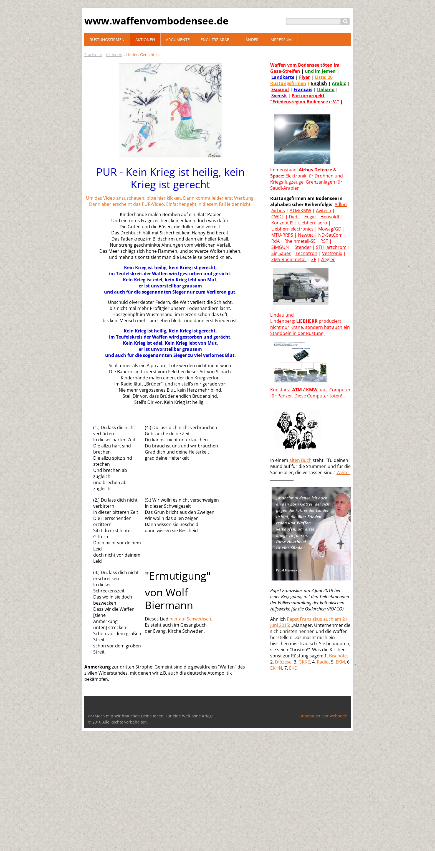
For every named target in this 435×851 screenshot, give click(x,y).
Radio (323, 662)
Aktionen (114, 54)
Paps (292, 619)
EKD (293, 668)
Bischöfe (338, 656)
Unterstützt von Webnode (323, 716)
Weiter (343, 472)
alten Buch (300, 460)
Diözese (283, 662)
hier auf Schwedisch (190, 619)
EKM (340, 662)
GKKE (304, 662)
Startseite (93, 54)
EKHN (276, 668)
